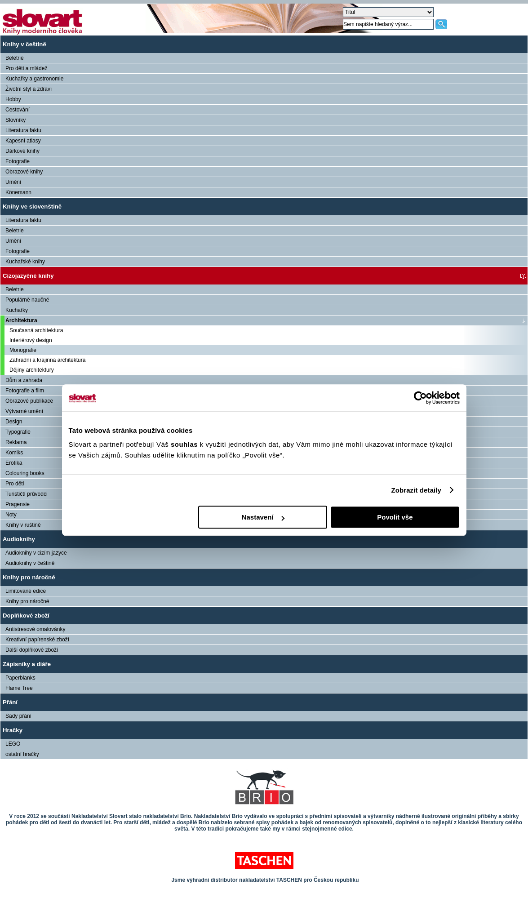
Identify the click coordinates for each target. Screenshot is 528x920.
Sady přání (18, 716)
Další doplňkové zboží (31, 650)
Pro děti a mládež (26, 68)
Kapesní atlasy (23, 141)
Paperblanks (20, 678)
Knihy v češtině (24, 44)
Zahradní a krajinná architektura (47, 360)
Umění (13, 182)
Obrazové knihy (24, 172)
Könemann (18, 192)
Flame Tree (19, 688)
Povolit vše (395, 517)
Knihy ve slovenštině (32, 206)
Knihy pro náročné (29, 577)
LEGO (12, 744)
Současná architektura (36, 330)
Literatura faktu (23, 130)
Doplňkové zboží (26, 615)
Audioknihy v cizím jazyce (36, 553)
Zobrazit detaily (416, 490)
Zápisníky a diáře (27, 664)
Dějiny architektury (31, 370)
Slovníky (15, 120)
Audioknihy (19, 539)
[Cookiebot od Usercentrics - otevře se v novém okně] (420, 397)
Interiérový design (30, 340)
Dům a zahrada (23, 380)
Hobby (13, 99)
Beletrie (14, 58)
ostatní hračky (22, 754)
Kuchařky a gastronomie (34, 79)
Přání (10, 702)
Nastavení (263, 517)
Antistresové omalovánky (35, 629)
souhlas (185, 444)
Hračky (12, 730)
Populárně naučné (27, 300)
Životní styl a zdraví (28, 89)
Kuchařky (16, 310)
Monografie (22, 350)
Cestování (17, 110)
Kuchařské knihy (25, 261)
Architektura (21, 320)
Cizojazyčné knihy (28, 275)
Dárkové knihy (22, 151)
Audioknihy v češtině (29, 563)
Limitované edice (25, 591)
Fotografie (17, 161)
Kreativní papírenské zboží (37, 639)
